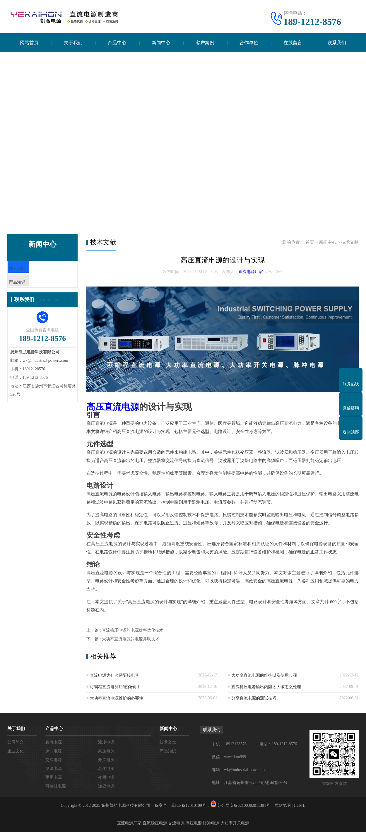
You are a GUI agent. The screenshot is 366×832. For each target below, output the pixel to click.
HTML (299, 805)
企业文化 (15, 751)
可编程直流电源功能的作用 (114, 687)
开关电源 (106, 760)
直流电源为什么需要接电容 (114, 675)
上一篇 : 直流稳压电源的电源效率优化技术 (124, 630)
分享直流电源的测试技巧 (253, 698)
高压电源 (106, 751)
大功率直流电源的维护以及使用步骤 (264, 675)
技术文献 (30, 269)
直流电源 (53, 742)
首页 (309, 242)
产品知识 (30, 286)
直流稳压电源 (155, 823)
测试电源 (53, 768)
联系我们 (336, 42)
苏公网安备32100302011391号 (243, 805)
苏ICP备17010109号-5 (190, 805)
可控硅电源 (55, 786)
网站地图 (282, 805)
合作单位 (249, 42)
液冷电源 (106, 742)
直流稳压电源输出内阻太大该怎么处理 (266, 687)
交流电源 (53, 760)
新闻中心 (161, 42)
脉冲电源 (53, 751)
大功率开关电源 (234, 823)
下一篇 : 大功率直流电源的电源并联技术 (122, 639)
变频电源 (106, 777)
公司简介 (15, 742)
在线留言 (292, 42)
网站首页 (29, 42)
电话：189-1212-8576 (278, 744)
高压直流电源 (112, 407)
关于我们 (73, 42)
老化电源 (106, 768)
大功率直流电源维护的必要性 (116, 698)
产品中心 (117, 42)
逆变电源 (106, 786)
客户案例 (205, 42)
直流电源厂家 (250, 272)
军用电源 (53, 777)
